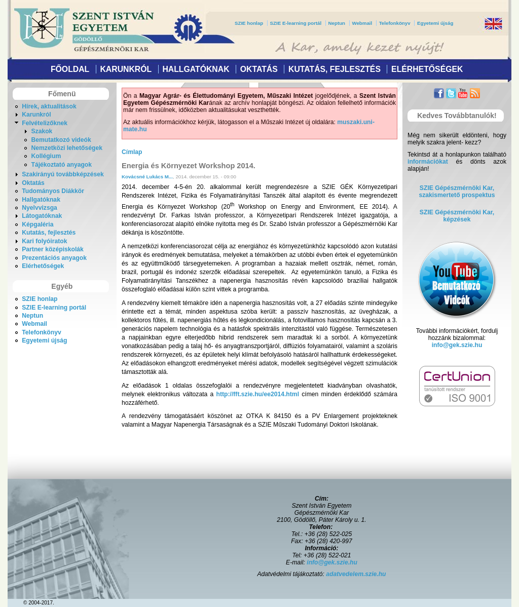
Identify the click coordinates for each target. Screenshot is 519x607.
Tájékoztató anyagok (61, 164)
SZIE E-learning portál (296, 23)
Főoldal (70, 69)
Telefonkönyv (395, 23)
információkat (427, 161)
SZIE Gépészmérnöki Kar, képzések (457, 216)
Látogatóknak (42, 215)
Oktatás (259, 69)
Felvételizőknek (44, 123)
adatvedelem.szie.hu (356, 574)
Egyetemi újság (435, 23)
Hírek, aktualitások (49, 106)
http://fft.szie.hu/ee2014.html (257, 394)
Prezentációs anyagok (54, 257)
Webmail (362, 23)
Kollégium (46, 156)
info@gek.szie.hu (457, 345)
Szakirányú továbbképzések (62, 174)
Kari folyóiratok (44, 241)
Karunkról (126, 69)
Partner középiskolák (53, 249)
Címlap (132, 152)
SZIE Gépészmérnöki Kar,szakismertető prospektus (457, 191)
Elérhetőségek (427, 69)
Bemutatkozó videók (61, 139)
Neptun (336, 23)
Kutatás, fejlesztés (334, 69)
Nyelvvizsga (39, 207)
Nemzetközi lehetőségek (66, 147)
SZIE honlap (249, 23)
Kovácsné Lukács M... (147, 176)
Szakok (41, 131)
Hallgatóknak (195, 69)
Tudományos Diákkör (53, 191)
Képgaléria (37, 224)
